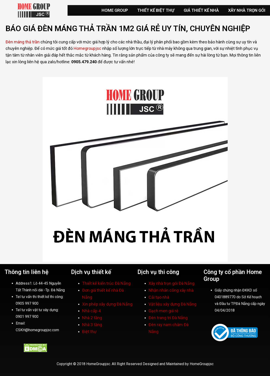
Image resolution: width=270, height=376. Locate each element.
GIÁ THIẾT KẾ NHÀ (201, 10)
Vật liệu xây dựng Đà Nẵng (172, 304)
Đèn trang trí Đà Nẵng (168, 317)
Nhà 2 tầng (92, 317)
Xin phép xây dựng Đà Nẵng (107, 304)
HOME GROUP (115, 10)
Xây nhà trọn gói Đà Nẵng (172, 283)
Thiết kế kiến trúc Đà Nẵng (106, 283)
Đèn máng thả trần (23, 41)
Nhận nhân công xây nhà (171, 290)
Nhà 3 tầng (92, 324)
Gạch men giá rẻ (163, 310)
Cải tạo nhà (159, 297)
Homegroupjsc (87, 48)
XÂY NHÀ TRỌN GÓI (246, 10)
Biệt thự (89, 331)
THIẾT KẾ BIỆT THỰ (155, 10)
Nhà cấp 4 (91, 310)
